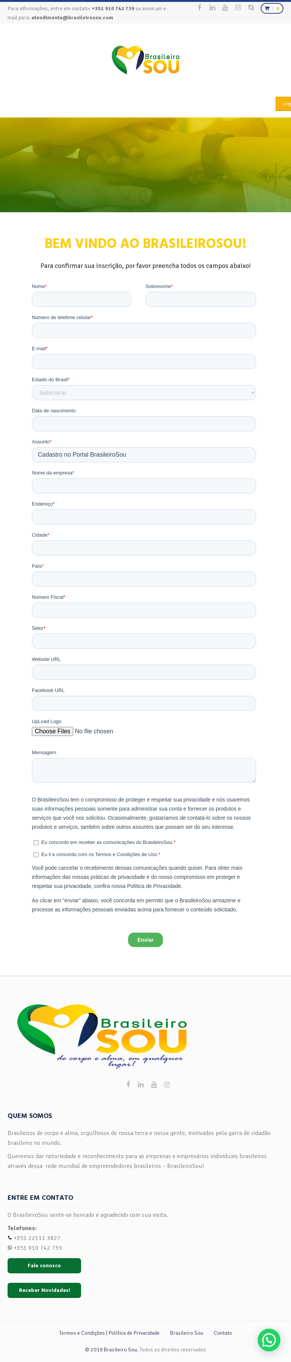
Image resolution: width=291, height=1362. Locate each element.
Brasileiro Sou (186, 1333)
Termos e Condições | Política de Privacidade (109, 1333)
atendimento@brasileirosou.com (72, 17)
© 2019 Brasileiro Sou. (111, 1349)
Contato (223, 1333)
